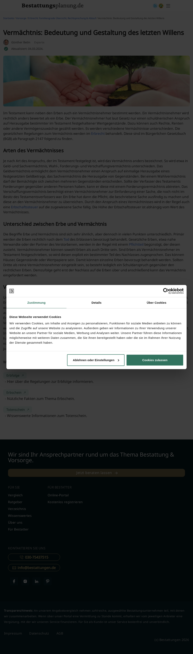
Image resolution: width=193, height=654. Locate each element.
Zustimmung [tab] (36, 302)
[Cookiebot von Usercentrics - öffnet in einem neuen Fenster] (166, 291)
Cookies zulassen (155, 360)
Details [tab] (96, 302)
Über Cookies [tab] (156, 302)
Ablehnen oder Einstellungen (96, 360)
